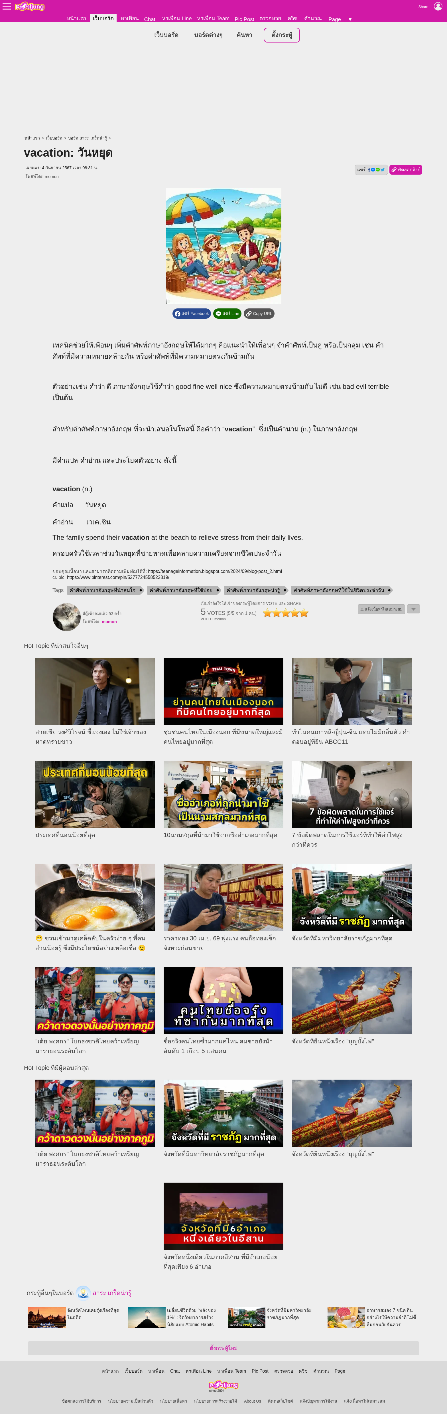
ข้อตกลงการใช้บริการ (81, 1401)
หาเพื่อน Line (177, 18)
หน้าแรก (76, 18)
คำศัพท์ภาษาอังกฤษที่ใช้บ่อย (181, 590)
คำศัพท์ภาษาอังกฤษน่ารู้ (253, 590)
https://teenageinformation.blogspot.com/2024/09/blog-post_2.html (215, 571)
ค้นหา (244, 35)
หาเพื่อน (130, 18)
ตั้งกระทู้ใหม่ (223, 1349)
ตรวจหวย (270, 18)
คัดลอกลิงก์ (405, 170)
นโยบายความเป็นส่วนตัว (130, 1401)
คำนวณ (313, 18)
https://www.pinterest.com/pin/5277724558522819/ (118, 577)
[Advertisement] (223, 90)
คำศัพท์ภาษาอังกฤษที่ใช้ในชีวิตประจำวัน (339, 590)
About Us (252, 1401)
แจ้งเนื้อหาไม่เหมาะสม (364, 1401)
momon (52, 177)
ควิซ (293, 18)
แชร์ (371, 170)
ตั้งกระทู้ (281, 35)
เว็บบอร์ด (103, 18)
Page (334, 19)
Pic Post (244, 19)
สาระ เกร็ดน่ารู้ (103, 1294)
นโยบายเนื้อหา (173, 1401)
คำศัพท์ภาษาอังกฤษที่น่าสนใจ (103, 590)
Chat (149, 19)
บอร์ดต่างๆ (208, 35)
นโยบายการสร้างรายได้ (215, 1401)
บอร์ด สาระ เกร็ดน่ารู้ (87, 138)
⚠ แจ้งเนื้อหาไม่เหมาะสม (381, 609)
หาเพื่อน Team (213, 18)
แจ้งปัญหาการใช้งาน (318, 1401)
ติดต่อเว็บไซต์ (280, 1401)
